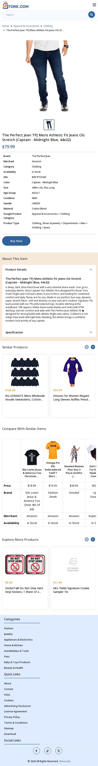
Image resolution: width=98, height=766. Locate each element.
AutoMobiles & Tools (16, 651)
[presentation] (87, 347)
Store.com (65, 761)
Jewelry (8, 634)
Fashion (8, 628)
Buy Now (16, 241)
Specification (14, 332)
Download (10, 734)
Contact (8, 689)
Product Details (15, 269)
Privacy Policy (12, 717)
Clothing (48, 26)
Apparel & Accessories (26, 26)
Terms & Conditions (16, 722)
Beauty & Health (13, 668)
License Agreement (15, 711)
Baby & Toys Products (17, 662)
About (7, 683)
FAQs (7, 694)
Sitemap (9, 728)
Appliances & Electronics (18, 639)
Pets (7, 656)
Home (5, 26)
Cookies (9, 700)
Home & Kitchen (13, 645)
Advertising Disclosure (17, 706)
